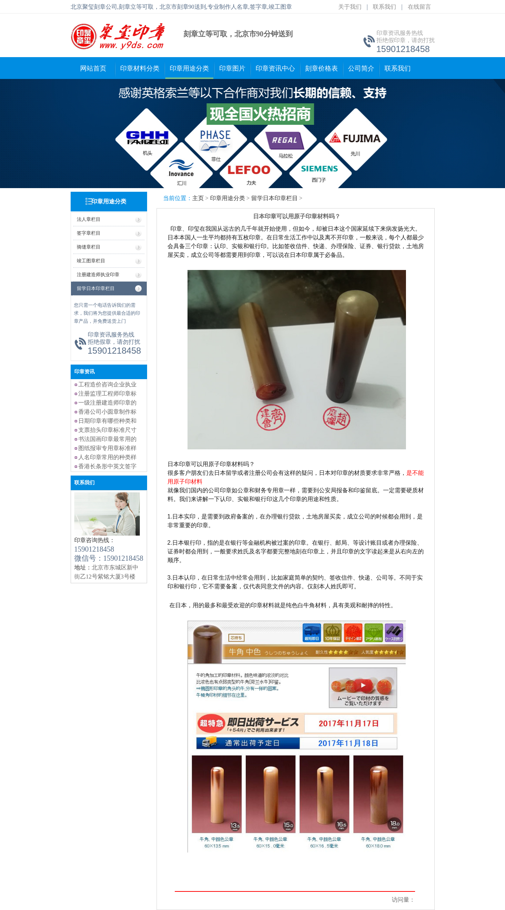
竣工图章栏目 (91, 260)
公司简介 (361, 68)
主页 (198, 198)
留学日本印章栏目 (96, 288)
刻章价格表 (321, 68)
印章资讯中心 (275, 68)
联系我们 (384, 7)
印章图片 (232, 68)
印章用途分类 (189, 68)
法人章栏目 (88, 219)
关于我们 (350, 7)
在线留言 (419, 7)
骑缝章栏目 (88, 247)
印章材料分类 (139, 68)
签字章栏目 (88, 233)
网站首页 (93, 68)
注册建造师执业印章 (98, 274)
